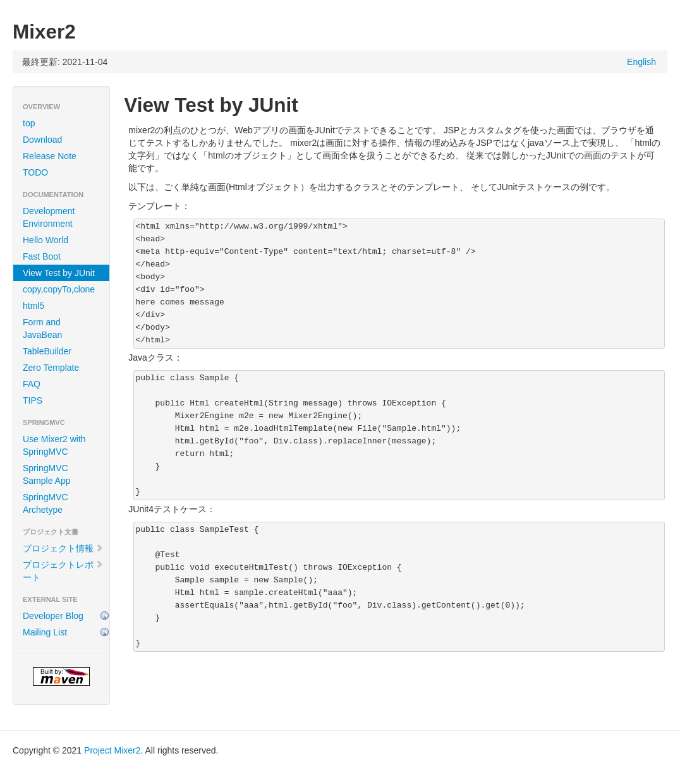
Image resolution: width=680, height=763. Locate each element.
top (29, 123)
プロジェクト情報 (63, 548)
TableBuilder (47, 351)
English (641, 62)
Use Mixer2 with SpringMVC (54, 445)
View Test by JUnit (59, 273)
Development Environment (49, 217)
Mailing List (45, 632)
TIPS (32, 400)
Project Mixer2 (112, 750)
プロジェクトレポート (63, 571)
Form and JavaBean (42, 328)
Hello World (45, 240)
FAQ (31, 384)
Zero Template (51, 368)
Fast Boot (42, 256)
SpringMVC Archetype (45, 503)
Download (42, 140)
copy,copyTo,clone (59, 289)
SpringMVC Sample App (47, 474)
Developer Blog (53, 616)
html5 (33, 306)
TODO (35, 172)
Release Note (49, 156)
